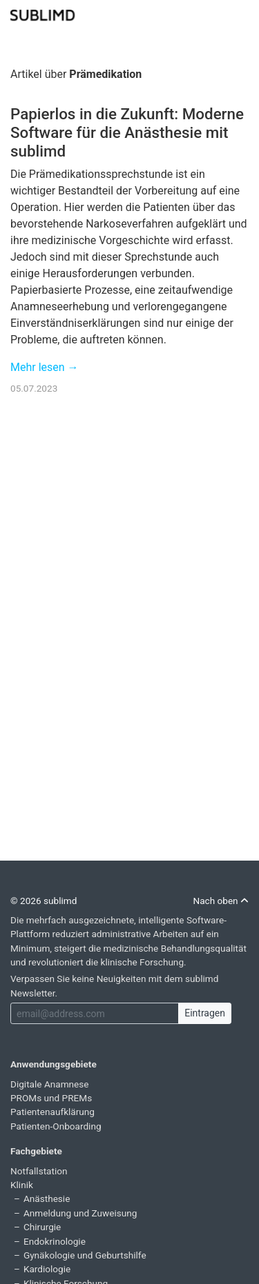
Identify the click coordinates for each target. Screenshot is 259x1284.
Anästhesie (46, 1198)
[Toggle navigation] (239, 14)
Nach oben (221, 900)
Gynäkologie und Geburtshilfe (84, 1255)
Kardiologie (46, 1268)
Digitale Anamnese (49, 1084)
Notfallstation (39, 1170)
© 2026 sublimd (43, 900)
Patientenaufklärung (52, 1111)
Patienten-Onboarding (56, 1126)
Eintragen (204, 1013)
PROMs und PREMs (51, 1097)
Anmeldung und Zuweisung (80, 1212)
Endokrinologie (54, 1241)
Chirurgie (42, 1226)
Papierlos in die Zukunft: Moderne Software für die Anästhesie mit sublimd (127, 132)
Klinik (21, 1184)
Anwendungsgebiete (53, 1064)
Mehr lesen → (44, 367)
